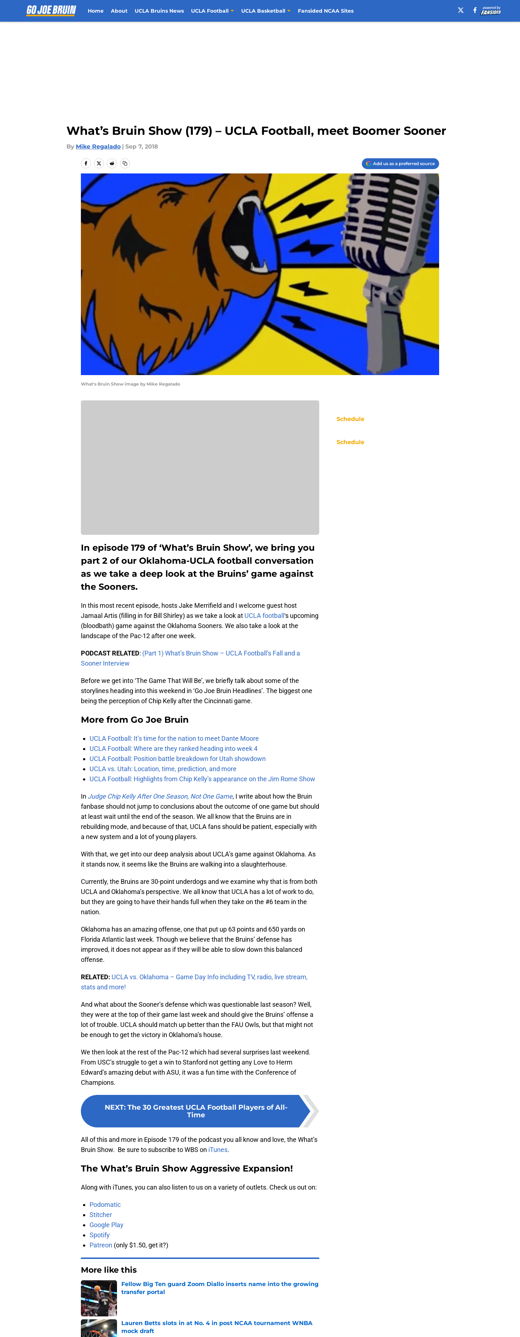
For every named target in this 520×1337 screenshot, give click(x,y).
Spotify (100, 1235)
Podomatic (105, 1204)
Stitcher (101, 1214)
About (119, 11)
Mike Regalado (98, 146)
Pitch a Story (98, 1324)
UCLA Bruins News (159, 11)
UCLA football (264, 615)
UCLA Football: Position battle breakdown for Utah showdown (178, 758)
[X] (461, 10)
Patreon (101, 1245)
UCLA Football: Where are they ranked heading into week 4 (173, 748)
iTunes (218, 1149)
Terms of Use (264, 1324)
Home (96, 11)
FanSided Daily (414, 1311)
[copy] (125, 163)
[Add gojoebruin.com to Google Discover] (400, 163)
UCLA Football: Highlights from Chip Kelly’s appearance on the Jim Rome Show (202, 779)
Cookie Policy (341, 1324)
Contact (256, 1311)
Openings (190, 1311)
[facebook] (475, 10)
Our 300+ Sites (343, 1311)
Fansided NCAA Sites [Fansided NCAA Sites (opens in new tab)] (326, 11)
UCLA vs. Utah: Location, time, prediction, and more (163, 769)
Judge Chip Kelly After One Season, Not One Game (160, 796)
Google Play (107, 1225)
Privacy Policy (196, 1324)
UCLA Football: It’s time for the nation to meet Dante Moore (174, 738)
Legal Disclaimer (417, 1324)
